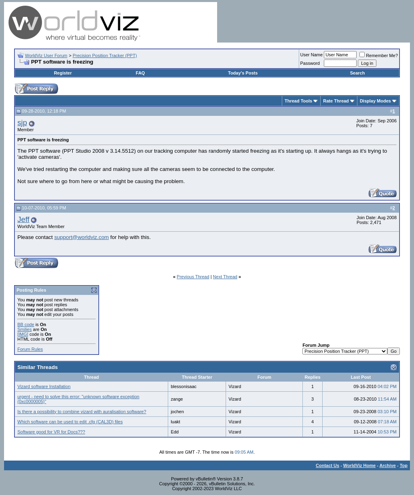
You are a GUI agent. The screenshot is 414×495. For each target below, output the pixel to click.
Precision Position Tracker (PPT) (105, 55)
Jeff (23, 219)
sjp (22, 122)
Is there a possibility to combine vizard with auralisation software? (81, 411)
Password (310, 63)
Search (357, 72)
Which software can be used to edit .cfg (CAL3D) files (70, 421)
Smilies (24, 329)
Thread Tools (298, 100)
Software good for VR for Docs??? (51, 431)
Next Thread (225, 276)
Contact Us (327, 465)
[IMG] (22, 334)
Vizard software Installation (43, 386)
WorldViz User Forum (46, 55)
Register (63, 72)
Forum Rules (30, 349)
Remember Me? (378, 55)
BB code (25, 324)
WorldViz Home (359, 465)
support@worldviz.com (81, 237)
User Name (311, 54)
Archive (388, 465)
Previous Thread (193, 276)
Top (404, 465)
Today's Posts (243, 72)
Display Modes (375, 100)
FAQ (140, 72)
